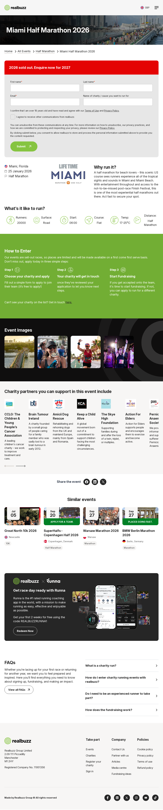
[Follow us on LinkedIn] (117, 798)
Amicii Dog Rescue (60, 416)
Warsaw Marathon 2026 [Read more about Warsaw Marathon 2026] (101, 531)
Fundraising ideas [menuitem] (121, 774)
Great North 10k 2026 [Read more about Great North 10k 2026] (20, 531)
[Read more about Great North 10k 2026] (22, 516)
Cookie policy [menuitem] (145, 749)
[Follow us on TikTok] (155, 798)
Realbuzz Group (23, 798)
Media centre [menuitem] (119, 768)
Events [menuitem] (90, 749)
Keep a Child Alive (86, 416)
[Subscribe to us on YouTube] (146, 798)
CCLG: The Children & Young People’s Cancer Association (13, 425)
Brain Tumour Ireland (39, 416)
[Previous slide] (9, 466)
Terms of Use (92, 110)
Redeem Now (25, 631)
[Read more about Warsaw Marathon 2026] (101, 516)
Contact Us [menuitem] (118, 749)
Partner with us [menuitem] (120, 756)
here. (69, 302)
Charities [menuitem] (91, 756)
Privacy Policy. (111, 110)
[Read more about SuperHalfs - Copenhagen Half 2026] (62, 516)
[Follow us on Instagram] (136, 798)
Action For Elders (133, 416)
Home (8, 51)
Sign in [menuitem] (89, 771)
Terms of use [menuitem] (144, 762)
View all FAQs (19, 689)
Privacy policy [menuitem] (145, 756)
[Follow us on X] (127, 798)
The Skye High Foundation (109, 418)
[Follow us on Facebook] (107, 798)
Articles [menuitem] (116, 762)
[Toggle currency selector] (145, 7)
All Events (24, 51)
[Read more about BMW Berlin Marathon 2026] (140, 516)
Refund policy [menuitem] (145, 768)
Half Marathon (45, 51)
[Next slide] (20, 466)
